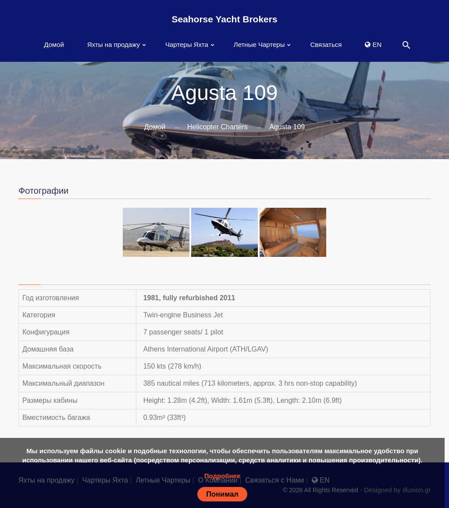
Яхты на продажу (113, 44)
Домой (54, 44)
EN (373, 44)
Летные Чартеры (259, 44)
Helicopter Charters (217, 127)
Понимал (222, 494)
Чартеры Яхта (186, 44)
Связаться (326, 44)
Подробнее (222, 476)
